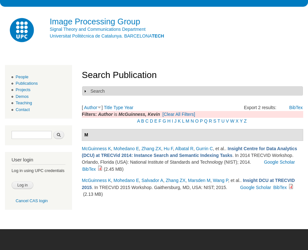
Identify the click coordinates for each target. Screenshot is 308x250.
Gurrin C (204, 148)
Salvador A (152, 180)
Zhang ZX (151, 148)
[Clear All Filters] (178, 114)
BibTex (296, 107)
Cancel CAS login (32, 200)
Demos (22, 96)
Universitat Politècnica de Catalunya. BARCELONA (107, 36)
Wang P (220, 180)
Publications (27, 83)
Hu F (168, 148)
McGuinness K (96, 148)
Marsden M (199, 180)
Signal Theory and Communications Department (98, 29)
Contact (23, 109)
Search (97, 91)
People (22, 76)
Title (108, 107)
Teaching (24, 102)
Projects (23, 89)
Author (90, 107)
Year (128, 107)
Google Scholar (279, 162)
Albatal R (184, 148)
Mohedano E (126, 148)
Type (118, 107)
